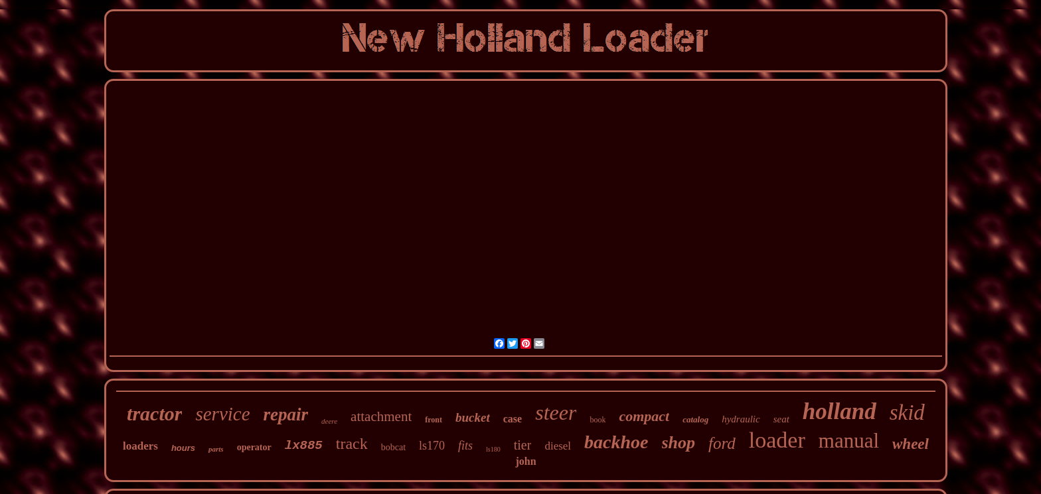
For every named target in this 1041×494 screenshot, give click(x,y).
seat (781, 419)
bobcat (393, 447)
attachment (381, 416)
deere (329, 421)
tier (523, 445)
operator (254, 447)
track (352, 443)
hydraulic (741, 419)
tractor (154, 413)
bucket (472, 417)
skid (907, 412)
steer (555, 412)
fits (465, 445)
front (433, 419)
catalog (695, 419)
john (525, 461)
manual (849, 440)
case (512, 418)
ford (722, 443)
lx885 (304, 445)
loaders (140, 446)
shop (679, 442)
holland (839, 411)
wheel (910, 444)
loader (777, 440)
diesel (557, 446)
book (597, 419)
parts (216, 449)
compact (644, 416)
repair (286, 414)
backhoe (616, 442)
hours (183, 448)
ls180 (493, 449)
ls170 (432, 445)
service (222, 413)
